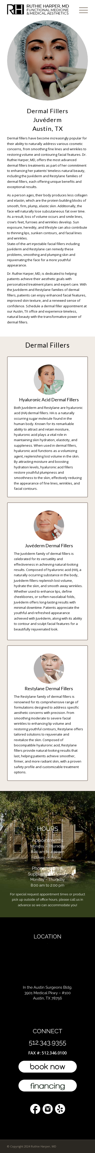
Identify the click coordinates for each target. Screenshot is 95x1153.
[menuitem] (81, 10)
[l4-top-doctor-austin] (39, 10)
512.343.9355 (47, 1042)
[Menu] (81, 10)
